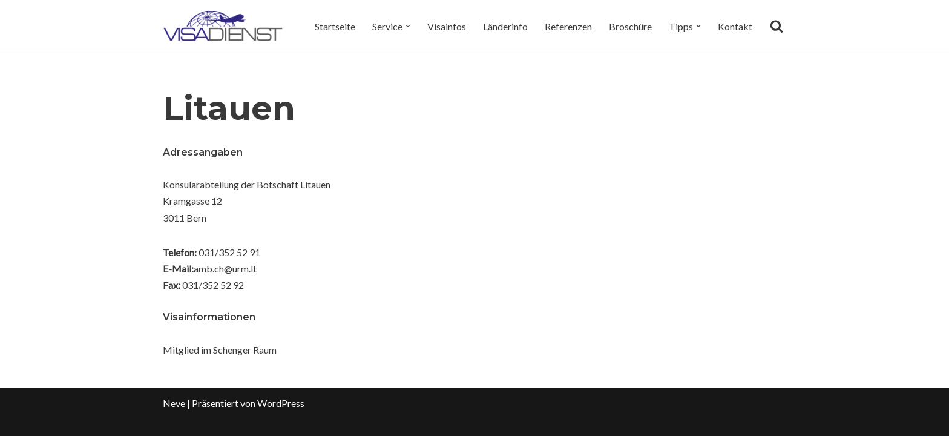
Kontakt (735, 26)
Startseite (335, 26)
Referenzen (568, 26)
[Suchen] (776, 26)
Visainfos (446, 26)
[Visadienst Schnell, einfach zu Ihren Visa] (223, 26)
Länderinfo (505, 26)
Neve (174, 403)
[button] (408, 26)
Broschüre (630, 26)
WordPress (280, 403)
